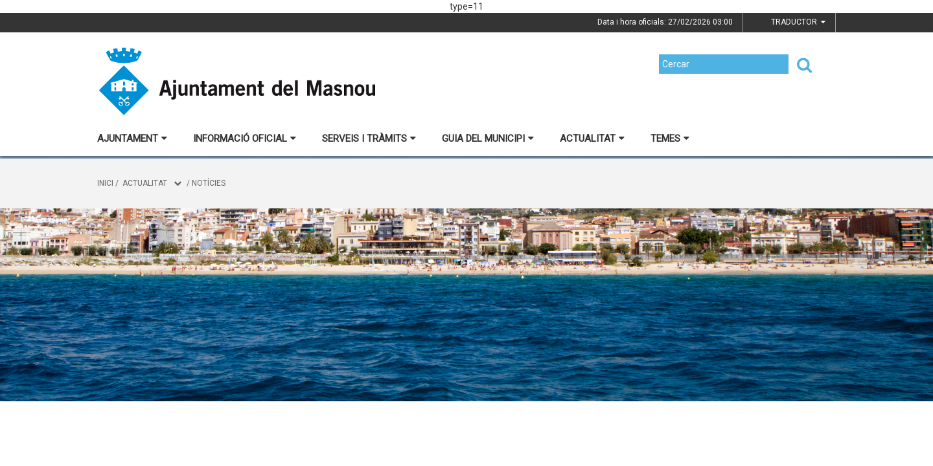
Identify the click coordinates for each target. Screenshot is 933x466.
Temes (670, 138)
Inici (105, 183)
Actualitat (592, 138)
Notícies (208, 183)
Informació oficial (244, 138)
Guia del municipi (488, 138)
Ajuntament (132, 138)
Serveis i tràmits (369, 138)
